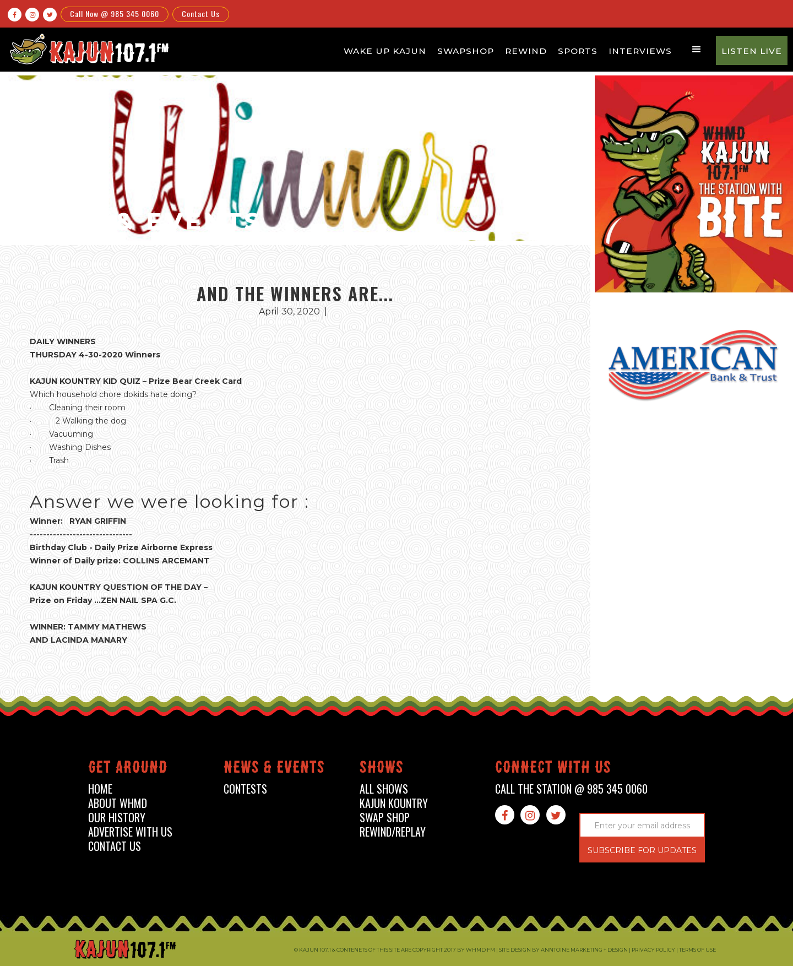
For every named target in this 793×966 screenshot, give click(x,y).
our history (116, 817)
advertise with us (130, 832)
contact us (114, 846)
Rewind (526, 51)
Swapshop (465, 51)
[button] (696, 49)
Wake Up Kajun (385, 51)
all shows (384, 789)
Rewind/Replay (393, 832)
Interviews (640, 51)
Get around (127, 769)
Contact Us (201, 13)
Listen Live (751, 51)
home (100, 789)
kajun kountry (394, 803)
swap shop (385, 817)
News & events (274, 769)
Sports (578, 51)
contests (245, 789)
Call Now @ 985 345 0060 (114, 13)
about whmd (117, 803)
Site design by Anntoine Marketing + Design (563, 950)
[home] (87, 48)
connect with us (553, 769)
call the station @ (571, 789)
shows (382, 769)
